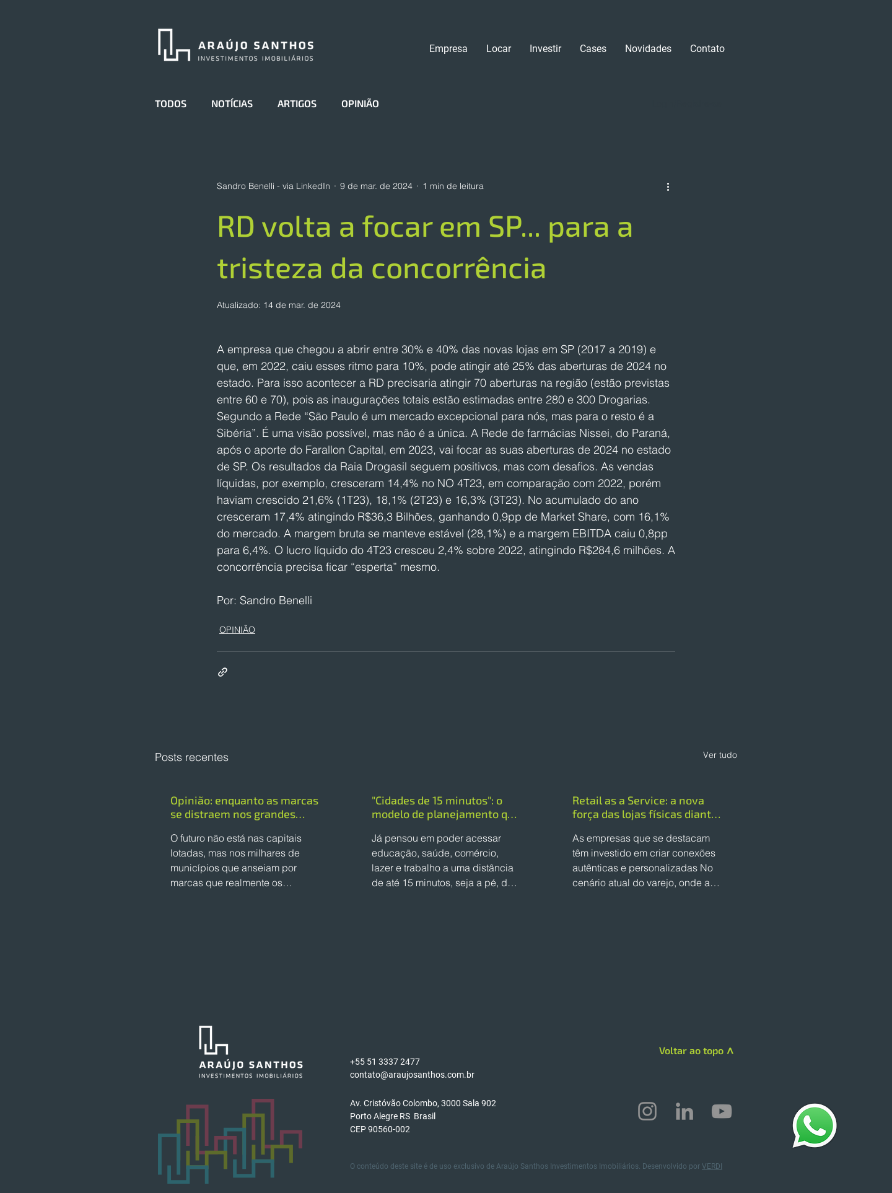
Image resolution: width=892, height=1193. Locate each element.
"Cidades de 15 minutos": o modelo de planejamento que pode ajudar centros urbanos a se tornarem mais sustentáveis (446, 807)
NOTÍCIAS (232, 103)
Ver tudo (720, 754)
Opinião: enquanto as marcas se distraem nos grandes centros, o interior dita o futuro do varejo (244, 807)
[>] (729, 1052)
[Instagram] (647, 1111)
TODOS (170, 103)
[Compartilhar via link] (223, 672)
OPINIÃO (360, 103)
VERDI (712, 1166)
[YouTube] (721, 1111)
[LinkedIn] (684, 1111)
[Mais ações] (667, 185)
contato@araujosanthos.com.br (412, 1075)
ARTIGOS (297, 103)
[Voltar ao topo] (679, 1050)
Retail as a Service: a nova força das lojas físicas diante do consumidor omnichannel (644, 807)
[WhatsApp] (815, 1125)
